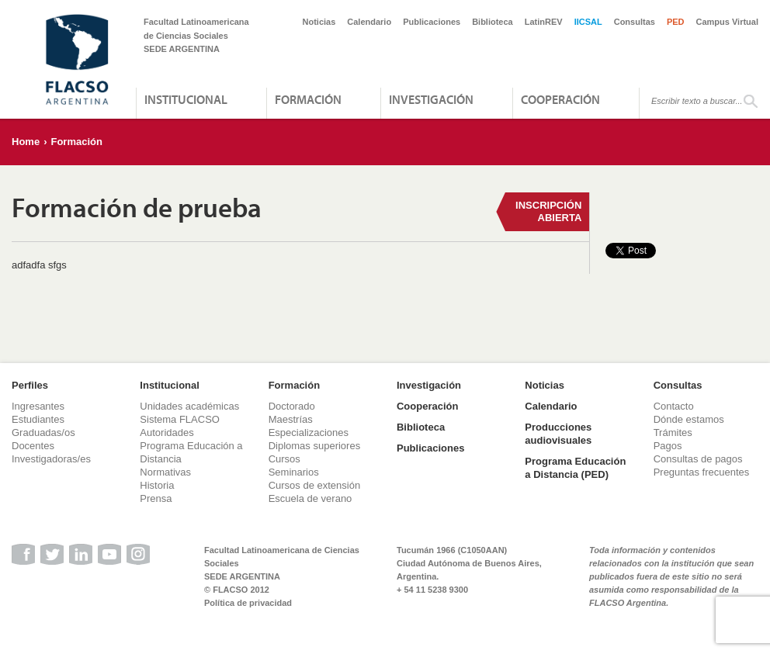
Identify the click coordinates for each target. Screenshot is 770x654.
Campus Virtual (727, 21)
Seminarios (294, 472)
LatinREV (544, 21)
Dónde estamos (689, 419)
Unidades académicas (189, 406)
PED (676, 21)
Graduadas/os (43, 432)
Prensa (156, 498)
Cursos (284, 459)
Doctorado (292, 406)
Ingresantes (38, 406)
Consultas (634, 21)
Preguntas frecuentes (702, 472)
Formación (308, 99)
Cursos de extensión (315, 485)
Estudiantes (38, 419)
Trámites (673, 432)
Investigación (431, 99)
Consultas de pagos (698, 459)
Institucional (185, 99)
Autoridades (166, 432)
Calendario (369, 21)
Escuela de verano (310, 498)
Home (26, 141)
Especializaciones (309, 432)
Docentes (33, 446)
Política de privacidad (248, 602)
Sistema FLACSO (180, 419)
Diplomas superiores (315, 446)
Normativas (165, 472)
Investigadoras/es (51, 459)
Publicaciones (431, 21)
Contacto (674, 406)
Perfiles (30, 385)
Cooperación (560, 99)
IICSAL (588, 21)
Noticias (319, 21)
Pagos (668, 446)
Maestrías (291, 419)
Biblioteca (492, 21)
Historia (157, 485)
